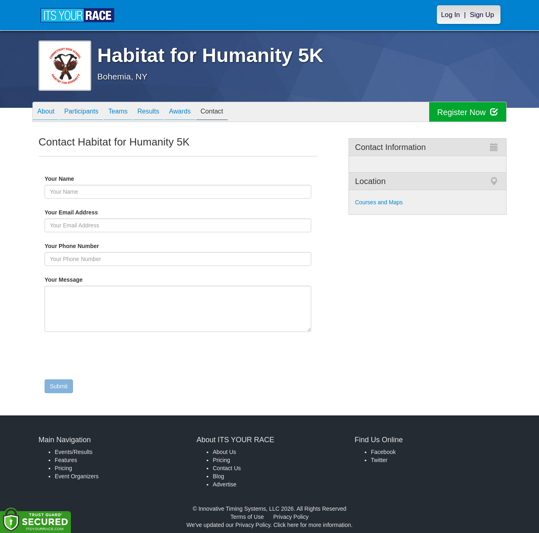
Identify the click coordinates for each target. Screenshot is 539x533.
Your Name (73, 179)
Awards (198, 112)
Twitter (379, 460)
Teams (128, 112)
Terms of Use (247, 517)
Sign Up (482, 15)
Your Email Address (103, 212)
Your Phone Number (72, 246)
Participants (87, 112)
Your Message (77, 279)
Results (162, 112)
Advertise (224, 484)
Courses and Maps (379, 202)
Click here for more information (312, 525)
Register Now (467, 112)
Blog (218, 476)
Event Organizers (76, 476)
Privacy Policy (290, 517)
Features (66, 460)
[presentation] (106, 357)
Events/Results (73, 452)
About (48, 112)
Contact (234, 112)
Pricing (63, 468)
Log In (450, 15)
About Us (224, 452)
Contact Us (227, 468)
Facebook (383, 452)
